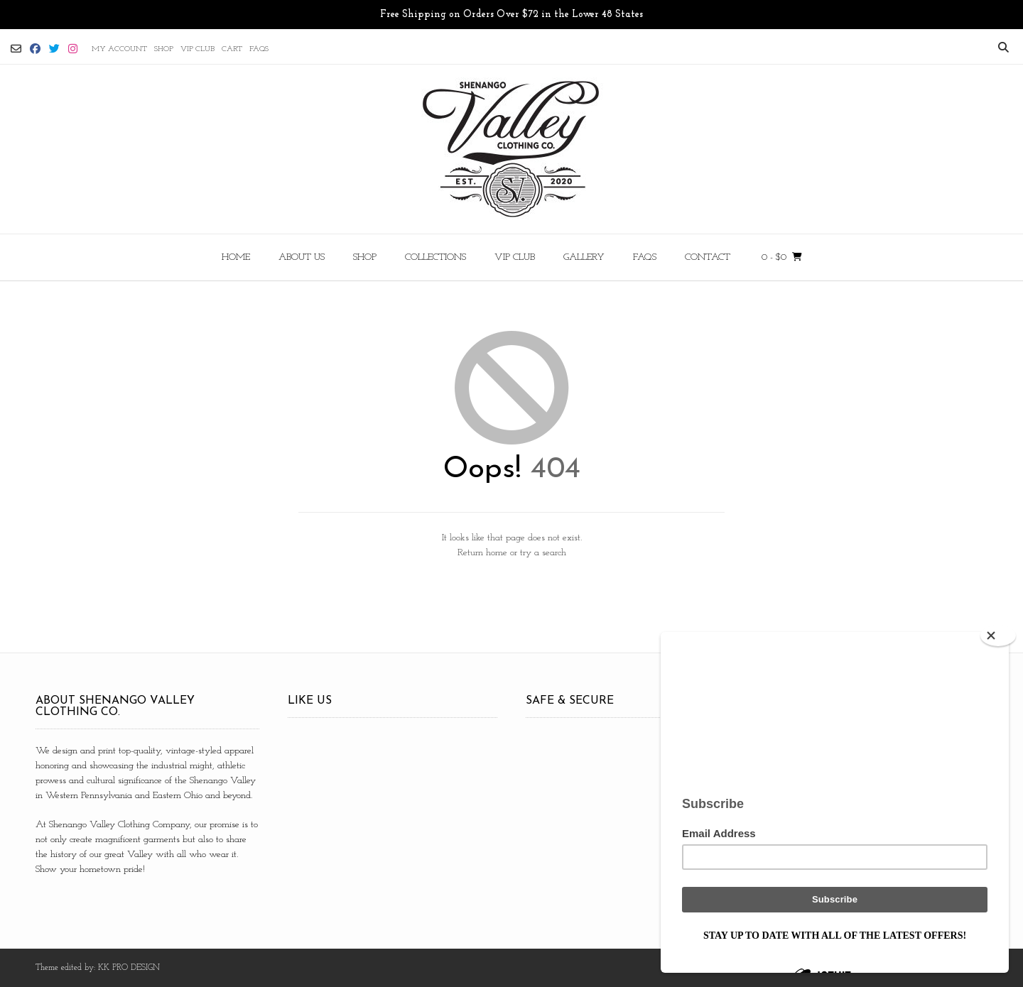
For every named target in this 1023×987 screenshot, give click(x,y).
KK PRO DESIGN (129, 968)
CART (232, 49)
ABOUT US (301, 257)
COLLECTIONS (435, 257)
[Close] (998, 635)
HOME (236, 257)
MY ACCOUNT (119, 49)
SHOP (163, 49)
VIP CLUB (197, 49)
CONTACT (707, 257)
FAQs (259, 49)
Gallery (584, 257)
